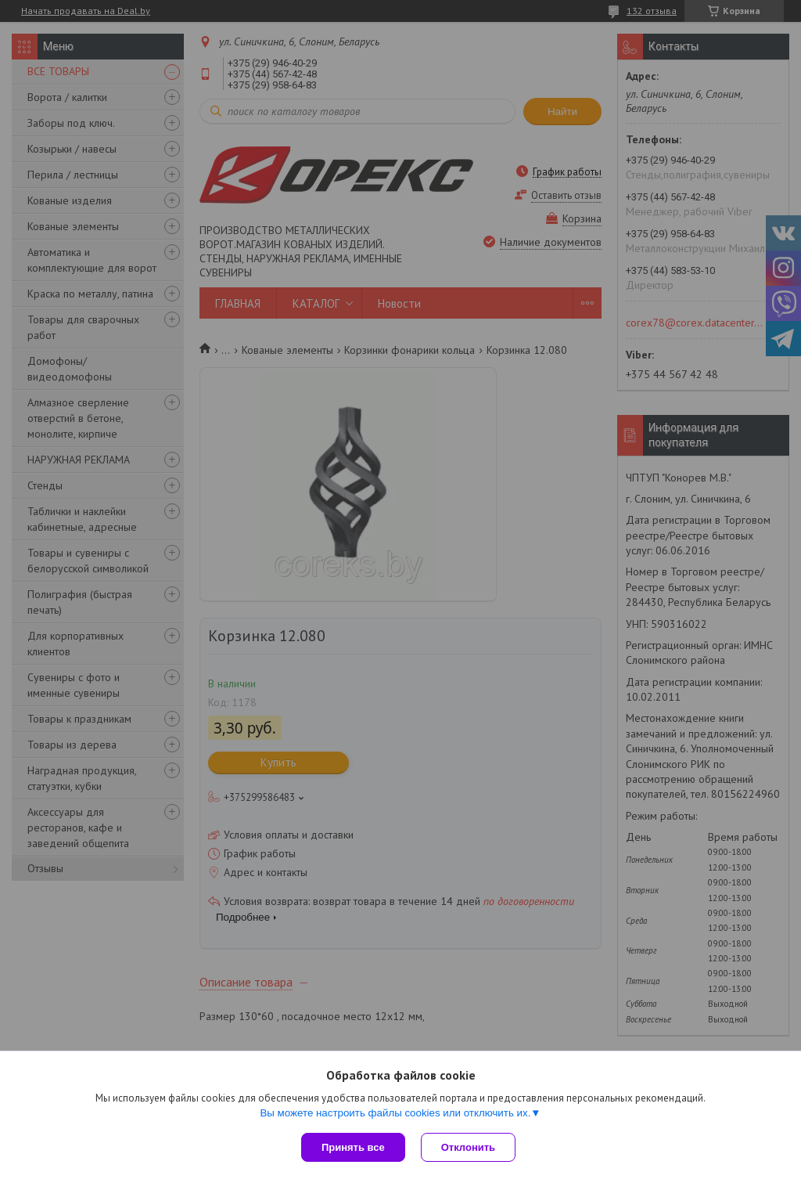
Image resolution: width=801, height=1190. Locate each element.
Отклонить (468, 1147)
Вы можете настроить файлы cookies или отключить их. (395, 1113)
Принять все (353, 1147)
